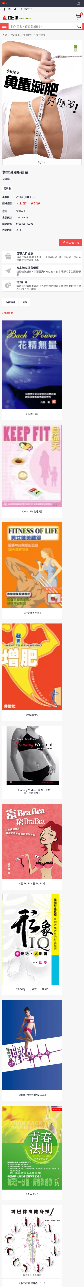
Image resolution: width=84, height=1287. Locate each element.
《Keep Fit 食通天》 (32, 511)
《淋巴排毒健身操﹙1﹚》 (32, 1283)
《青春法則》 (32, 1194)
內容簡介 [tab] (10, 302)
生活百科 (28, 35)
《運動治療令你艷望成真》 (32, 1095)
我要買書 (15, 35)
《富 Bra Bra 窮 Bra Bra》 (32, 883)
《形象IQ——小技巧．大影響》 (32, 989)
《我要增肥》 (32, 715)
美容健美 (40, 35)
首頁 (4, 35)
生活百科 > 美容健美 (29, 203)
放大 (42, 162)
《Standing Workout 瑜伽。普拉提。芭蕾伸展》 (32, 791)
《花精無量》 (32, 414)
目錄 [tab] (24, 302)
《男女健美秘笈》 (32, 612)
